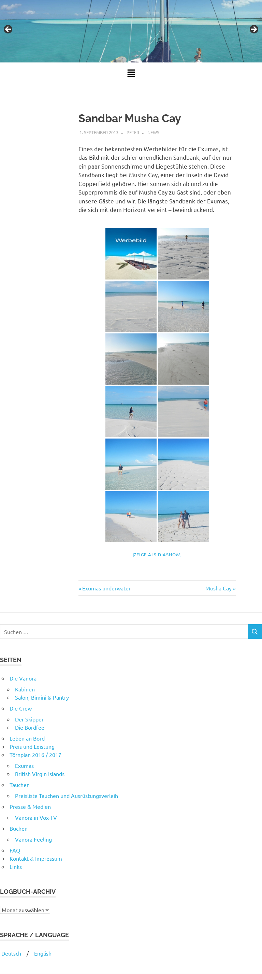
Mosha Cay (218, 588)
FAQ (15, 850)
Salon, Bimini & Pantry (42, 697)
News (153, 132)
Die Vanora (23, 678)
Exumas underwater (106, 588)
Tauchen (20, 784)
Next (253, 30)
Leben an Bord (27, 738)
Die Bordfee (29, 727)
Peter (133, 132)
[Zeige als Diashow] (157, 554)
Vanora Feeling (33, 839)
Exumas (24, 765)
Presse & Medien (30, 806)
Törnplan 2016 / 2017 (35, 754)
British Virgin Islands (39, 773)
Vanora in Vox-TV (36, 817)
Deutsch (10, 953)
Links (16, 866)
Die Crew (21, 708)
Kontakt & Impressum (36, 858)
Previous (8, 30)
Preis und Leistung (32, 746)
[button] (131, 73)
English (43, 953)
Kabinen (25, 689)
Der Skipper (29, 719)
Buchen (19, 828)
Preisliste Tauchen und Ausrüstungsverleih (66, 795)
